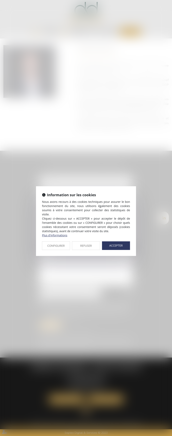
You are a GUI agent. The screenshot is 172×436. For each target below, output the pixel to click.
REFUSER (86, 246)
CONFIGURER (56, 246)
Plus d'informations (54, 235)
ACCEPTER (116, 245)
